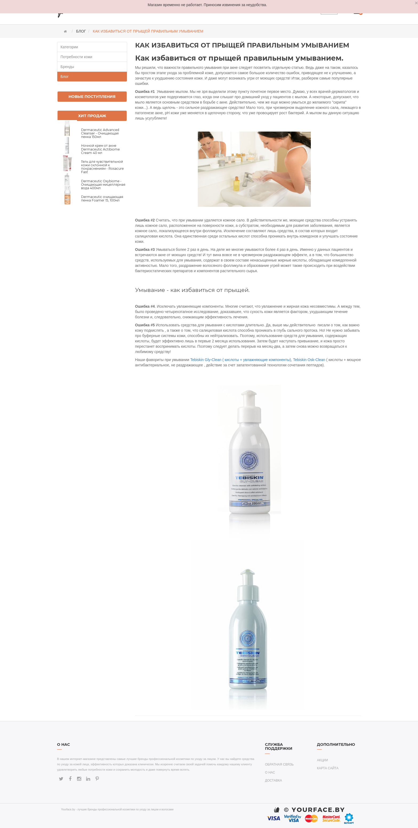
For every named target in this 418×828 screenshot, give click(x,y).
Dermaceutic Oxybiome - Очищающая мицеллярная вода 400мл (103, 184)
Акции (322, 760)
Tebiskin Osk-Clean (309, 360)
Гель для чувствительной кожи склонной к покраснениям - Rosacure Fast (102, 167)
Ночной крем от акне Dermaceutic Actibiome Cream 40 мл (100, 149)
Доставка (273, 780)
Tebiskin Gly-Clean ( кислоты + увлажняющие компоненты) (240, 360)
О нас (270, 772)
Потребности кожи (76, 57)
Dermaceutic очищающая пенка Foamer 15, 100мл (102, 198)
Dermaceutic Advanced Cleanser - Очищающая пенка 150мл (100, 133)
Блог (65, 76)
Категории (69, 47)
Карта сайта (328, 768)
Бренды (67, 67)
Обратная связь (279, 764)
